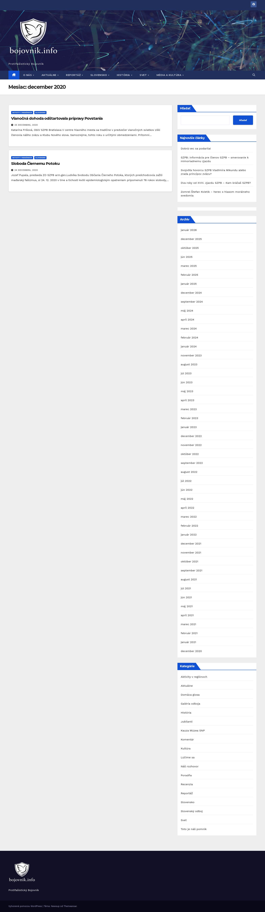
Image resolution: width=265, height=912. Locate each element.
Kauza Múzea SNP (193, 730)
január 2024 (189, 346)
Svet (144, 75)
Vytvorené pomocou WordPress (25, 906)
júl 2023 (186, 373)
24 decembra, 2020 (26, 170)
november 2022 (191, 445)
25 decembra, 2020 (26, 125)
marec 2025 (189, 265)
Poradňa (186, 775)
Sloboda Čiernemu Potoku (35, 163)
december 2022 (191, 436)
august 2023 (189, 364)
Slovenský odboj (192, 811)
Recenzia (187, 784)
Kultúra (186, 748)
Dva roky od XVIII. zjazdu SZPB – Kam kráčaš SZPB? (216, 182)
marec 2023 (189, 409)
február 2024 (189, 337)
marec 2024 (189, 328)
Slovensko (99, 75)
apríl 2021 (187, 615)
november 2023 (191, 355)
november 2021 (191, 552)
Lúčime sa (188, 757)
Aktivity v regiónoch (22, 112)
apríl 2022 (187, 507)
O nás (28, 75)
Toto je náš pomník (194, 829)
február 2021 (189, 633)
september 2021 (191, 570)
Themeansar (70, 906)
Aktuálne (49, 75)
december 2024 (191, 292)
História (124, 75)
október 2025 (190, 248)
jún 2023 (186, 382)
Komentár (187, 739)
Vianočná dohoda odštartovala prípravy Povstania (57, 118)
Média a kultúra (169, 75)
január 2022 (189, 534)
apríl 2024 (187, 319)
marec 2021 (188, 624)
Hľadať (185, 108)
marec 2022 (189, 516)
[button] (253, 75)
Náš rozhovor (190, 766)
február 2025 (189, 274)
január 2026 (189, 230)
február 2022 (189, 525)
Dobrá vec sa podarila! (196, 148)
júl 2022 (186, 480)
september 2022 (192, 463)
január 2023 (189, 427)
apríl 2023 (187, 400)
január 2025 (189, 283)
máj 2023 (187, 391)
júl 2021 (186, 588)
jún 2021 (186, 597)
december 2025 (191, 239)
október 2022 (190, 454)
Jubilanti (187, 721)
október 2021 (189, 561)
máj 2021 (187, 606)
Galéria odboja (190, 703)
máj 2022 (187, 498)
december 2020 (191, 651)
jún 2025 (186, 256)
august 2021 (189, 579)
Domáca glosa (190, 694)
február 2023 (189, 418)
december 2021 (191, 543)
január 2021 (188, 642)
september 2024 (192, 301)
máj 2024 (187, 310)
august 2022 (189, 471)
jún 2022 (186, 489)
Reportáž (73, 75)
